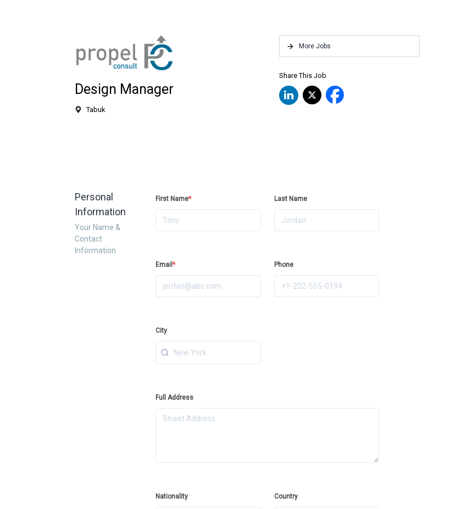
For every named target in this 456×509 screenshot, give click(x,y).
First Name (173, 199)
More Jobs (308, 46)
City (161, 330)
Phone (283, 265)
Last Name (290, 199)
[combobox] (208, 352)
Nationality (171, 496)
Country (286, 496)
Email (165, 265)
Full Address (174, 397)
